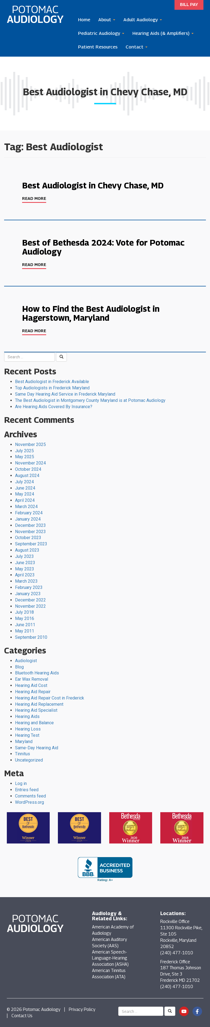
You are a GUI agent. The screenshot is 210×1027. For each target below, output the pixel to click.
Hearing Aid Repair (33, 691)
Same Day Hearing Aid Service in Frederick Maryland (65, 394)
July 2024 (24, 481)
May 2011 (24, 631)
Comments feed (30, 796)
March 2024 (26, 506)
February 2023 (29, 587)
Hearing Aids (27, 716)
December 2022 (30, 600)
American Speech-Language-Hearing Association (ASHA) (110, 958)
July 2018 (24, 612)
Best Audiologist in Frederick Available (52, 381)
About (106, 19)
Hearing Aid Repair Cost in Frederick (49, 698)
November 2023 (30, 531)
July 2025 (24, 450)
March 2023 (26, 581)
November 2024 (30, 463)
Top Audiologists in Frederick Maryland (52, 387)
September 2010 (31, 637)
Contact (136, 47)
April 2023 (25, 574)
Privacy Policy (82, 1009)
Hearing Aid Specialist (36, 710)
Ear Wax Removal (31, 679)
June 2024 (25, 488)
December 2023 (30, 525)
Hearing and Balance (34, 722)
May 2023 (24, 568)
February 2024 (29, 512)
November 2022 (30, 606)
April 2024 (25, 500)
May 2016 (24, 618)
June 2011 (25, 624)
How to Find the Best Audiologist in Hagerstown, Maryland (90, 313)
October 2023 (28, 537)
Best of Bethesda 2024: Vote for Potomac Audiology (103, 247)
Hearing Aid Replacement (39, 704)
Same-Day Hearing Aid (36, 747)
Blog (19, 667)
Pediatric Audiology (101, 33)
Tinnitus (22, 753)
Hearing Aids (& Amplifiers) (163, 33)
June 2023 (25, 562)
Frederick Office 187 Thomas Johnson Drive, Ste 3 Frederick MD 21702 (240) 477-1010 (180, 974)
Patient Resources (97, 47)
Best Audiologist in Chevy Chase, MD (93, 185)
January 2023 (28, 593)
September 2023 (31, 543)
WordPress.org (29, 802)
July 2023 (24, 556)
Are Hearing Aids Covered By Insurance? (53, 406)
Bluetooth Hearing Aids (37, 673)
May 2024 (24, 494)
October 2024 (28, 469)
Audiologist (26, 660)
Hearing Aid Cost (31, 685)
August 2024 (27, 475)
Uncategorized (29, 760)
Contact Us (21, 1015)
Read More (34, 198)
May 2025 (24, 456)
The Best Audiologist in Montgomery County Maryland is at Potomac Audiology (90, 400)
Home (84, 19)
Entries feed (27, 789)
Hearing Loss (28, 729)
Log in (21, 783)
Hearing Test (27, 735)
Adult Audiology (142, 19)
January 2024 (28, 519)
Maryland (23, 741)
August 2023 (27, 550)
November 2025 (30, 444)
